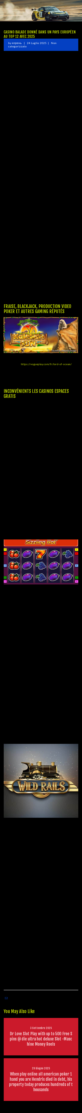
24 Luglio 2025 (37, 43)
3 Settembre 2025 (41, 1028)
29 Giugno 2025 (41, 1068)
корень (17, 43)
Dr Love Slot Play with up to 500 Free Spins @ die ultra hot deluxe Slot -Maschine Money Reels (41, 1039)
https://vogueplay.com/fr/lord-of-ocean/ (46, 364)
